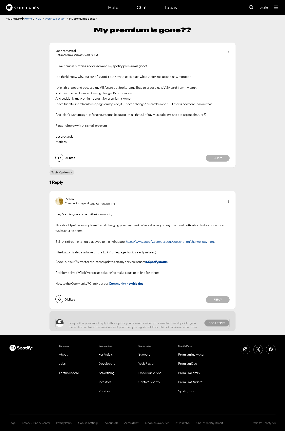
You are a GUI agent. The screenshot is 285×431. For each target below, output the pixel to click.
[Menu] (276, 7)
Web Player (146, 363)
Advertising (107, 373)
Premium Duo (187, 363)
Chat (142, 7)
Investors (105, 382)
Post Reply (217, 323)
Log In (263, 7)
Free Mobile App (150, 373)
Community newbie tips (126, 283)
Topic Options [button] (60, 172)
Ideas (171, 7)
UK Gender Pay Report (209, 423)
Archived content (55, 19)
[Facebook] (271, 349)
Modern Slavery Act (156, 423)
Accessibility (131, 423)
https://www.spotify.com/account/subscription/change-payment (170, 241)
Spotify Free (186, 391)
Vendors (104, 391)
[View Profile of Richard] (70, 199)
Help (113, 7)
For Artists (106, 354)
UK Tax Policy (182, 423)
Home (28, 19)
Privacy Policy (64, 423)
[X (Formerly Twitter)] (258, 349)
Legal (13, 423)
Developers (107, 363)
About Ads (111, 423)
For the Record (69, 373)
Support (144, 354)
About (63, 354)
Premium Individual (191, 354)
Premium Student (190, 382)
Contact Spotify (149, 382)
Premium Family (189, 373)
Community (22, 7)
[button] (229, 53)
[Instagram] (245, 349)
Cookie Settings (88, 423)
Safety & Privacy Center (36, 423)
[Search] (251, 7)
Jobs (62, 363)
